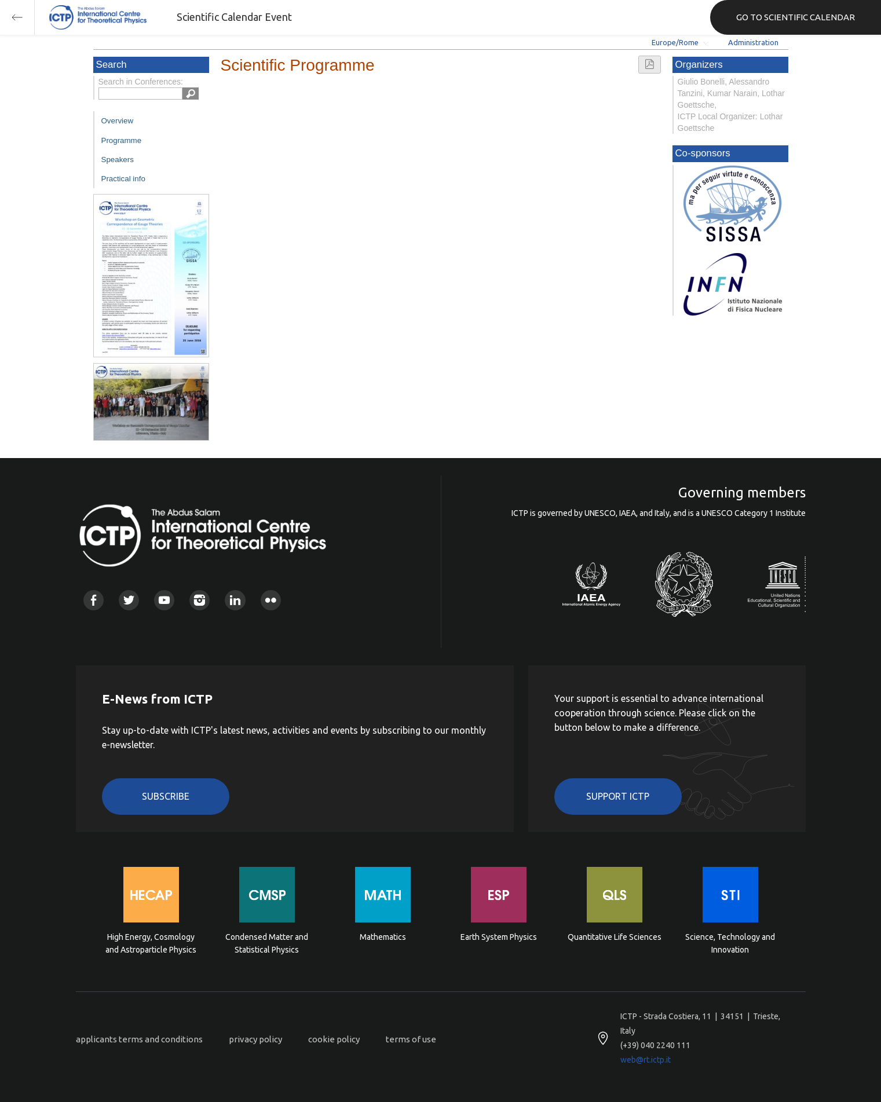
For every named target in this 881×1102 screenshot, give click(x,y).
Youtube (164, 600)
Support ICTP (617, 796)
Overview (117, 120)
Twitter (129, 600)
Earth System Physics (498, 937)
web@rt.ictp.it (645, 1059)
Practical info (123, 178)
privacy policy (255, 1039)
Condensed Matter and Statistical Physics (266, 943)
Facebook (93, 600)
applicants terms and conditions (139, 1039)
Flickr (271, 600)
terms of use (411, 1039)
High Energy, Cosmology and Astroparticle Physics (150, 943)
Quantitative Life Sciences (614, 937)
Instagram (199, 600)
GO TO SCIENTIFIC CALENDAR (795, 17)
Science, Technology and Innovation (730, 943)
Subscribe (165, 796)
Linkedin (235, 600)
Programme (121, 140)
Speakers (117, 159)
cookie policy (334, 1039)
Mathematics (383, 937)
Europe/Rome (675, 42)
